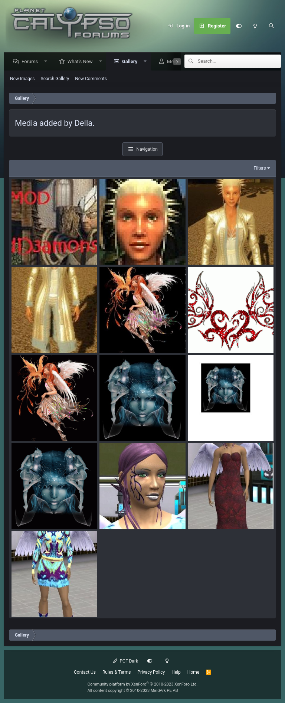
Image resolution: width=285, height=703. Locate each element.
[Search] (271, 26)
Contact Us (85, 672)
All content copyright (133, 690)
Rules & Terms (116, 672)
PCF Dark (125, 661)
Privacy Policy (151, 672)
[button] (47, 61)
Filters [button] (260, 168)
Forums (31, 61)
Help (176, 672)
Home (193, 672)
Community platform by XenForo (143, 684)
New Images (22, 78)
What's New (81, 61)
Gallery (131, 61)
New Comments (91, 78)
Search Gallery (55, 78)
